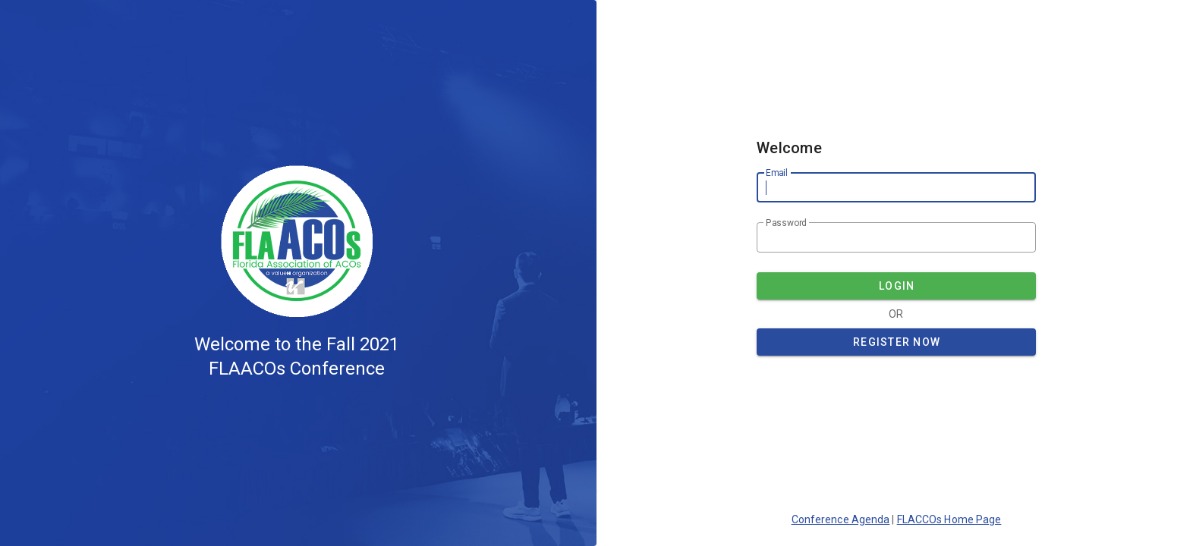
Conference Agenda (841, 519)
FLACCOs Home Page (949, 519)
